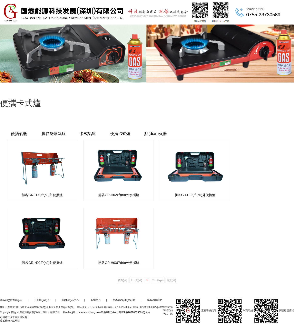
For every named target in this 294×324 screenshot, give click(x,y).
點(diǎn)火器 (156, 134)
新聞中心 (95, 300)
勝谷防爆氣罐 (53, 134)
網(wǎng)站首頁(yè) (11, 300)
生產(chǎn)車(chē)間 (123, 300)
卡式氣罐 (88, 134)
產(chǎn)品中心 (70, 300)
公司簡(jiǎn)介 (42, 300)
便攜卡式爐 (121, 134)
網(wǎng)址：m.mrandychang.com (82, 312)
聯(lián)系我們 (154, 300)
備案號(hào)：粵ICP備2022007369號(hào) (126, 312)
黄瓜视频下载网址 (10, 320)
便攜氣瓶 (19, 134)
